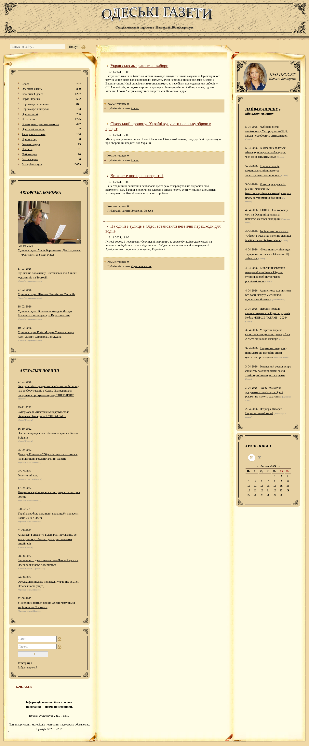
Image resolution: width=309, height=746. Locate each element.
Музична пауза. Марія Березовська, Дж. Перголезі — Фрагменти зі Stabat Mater (49, 252)
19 (255, 490)
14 (268, 485)
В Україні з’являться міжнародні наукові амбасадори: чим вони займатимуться (265, 152)
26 (255, 495)
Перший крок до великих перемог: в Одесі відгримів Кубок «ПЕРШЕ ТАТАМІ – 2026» (267, 313)
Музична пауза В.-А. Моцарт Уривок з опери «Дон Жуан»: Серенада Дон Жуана (46, 334)
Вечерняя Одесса (51, 94)
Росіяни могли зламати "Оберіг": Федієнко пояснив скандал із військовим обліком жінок (268, 236)
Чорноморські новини (51, 104)
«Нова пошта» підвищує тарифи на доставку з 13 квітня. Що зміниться (267, 254)
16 (281, 485)
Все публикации (51, 164)
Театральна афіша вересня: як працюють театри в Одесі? (49, 494)
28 (268, 495)
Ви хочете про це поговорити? (136, 175)
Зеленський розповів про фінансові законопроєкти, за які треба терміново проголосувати (268, 371)
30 (281, 495)
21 (268, 490)
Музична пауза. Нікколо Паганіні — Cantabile (46, 294)
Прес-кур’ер (51, 139)
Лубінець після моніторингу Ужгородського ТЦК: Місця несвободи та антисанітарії (266, 131)
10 (288, 480)
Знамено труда (51, 144)
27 (262, 495)
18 (249, 490)
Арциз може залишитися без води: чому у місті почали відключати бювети (268, 295)
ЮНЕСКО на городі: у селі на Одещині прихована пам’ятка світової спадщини (266, 214)
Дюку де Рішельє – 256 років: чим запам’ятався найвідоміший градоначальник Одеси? (47, 456)
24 (288, 490)
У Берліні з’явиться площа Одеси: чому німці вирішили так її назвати (46, 605)
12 (255, 485)
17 (288, 485)
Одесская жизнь (51, 89)
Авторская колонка (51, 134)
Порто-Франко (51, 99)
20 (262, 490)
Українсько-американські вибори (139, 65)
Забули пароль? (27, 667)
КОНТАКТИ (24, 686)
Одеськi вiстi (51, 114)
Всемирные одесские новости (51, 124)
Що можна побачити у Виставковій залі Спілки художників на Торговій (47, 275)
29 (275, 495)
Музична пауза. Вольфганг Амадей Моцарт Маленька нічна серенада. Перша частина (45, 313)
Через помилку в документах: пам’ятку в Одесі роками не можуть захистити (264, 392)
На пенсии (51, 119)
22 (275, 490)
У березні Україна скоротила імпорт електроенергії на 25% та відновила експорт (267, 334)
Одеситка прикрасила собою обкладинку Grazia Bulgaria (48, 435)
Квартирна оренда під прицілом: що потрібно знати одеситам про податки (266, 353)
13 (262, 485)
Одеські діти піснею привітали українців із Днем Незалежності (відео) (48, 584)
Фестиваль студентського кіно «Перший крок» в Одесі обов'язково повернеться (48, 562)
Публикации (51, 154)
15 (275, 485)
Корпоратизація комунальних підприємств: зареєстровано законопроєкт (263, 171)
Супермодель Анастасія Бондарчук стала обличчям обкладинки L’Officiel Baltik (43, 414)
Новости (51, 149)
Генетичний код (27, 475)
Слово (51, 84)
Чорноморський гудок (51, 109)
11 (249, 485)
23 (281, 490)
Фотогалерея (51, 159)
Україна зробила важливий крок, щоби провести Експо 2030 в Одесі (48, 516)
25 (249, 495)
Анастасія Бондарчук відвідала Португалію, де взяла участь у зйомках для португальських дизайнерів (47, 539)
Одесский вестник (51, 129)
